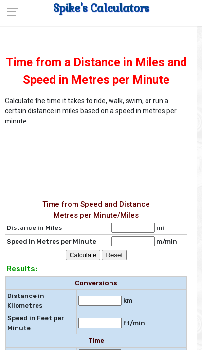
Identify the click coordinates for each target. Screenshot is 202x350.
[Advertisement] (90, 153)
